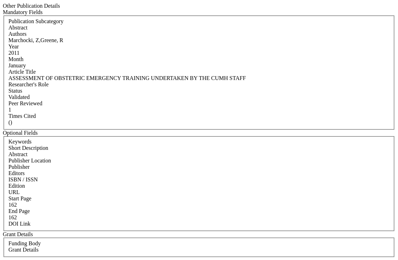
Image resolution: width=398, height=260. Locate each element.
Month (16, 59)
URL (14, 192)
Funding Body (24, 243)
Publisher (19, 167)
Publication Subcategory (36, 21)
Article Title (22, 72)
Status (15, 91)
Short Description (28, 148)
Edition (16, 186)
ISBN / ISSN (23, 179)
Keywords (20, 142)
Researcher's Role (28, 84)
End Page (19, 211)
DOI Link (19, 224)
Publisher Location (29, 161)
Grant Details (23, 250)
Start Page (19, 198)
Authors (17, 34)
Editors (16, 173)
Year (13, 46)
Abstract (17, 154)
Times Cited (22, 116)
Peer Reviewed (25, 103)
